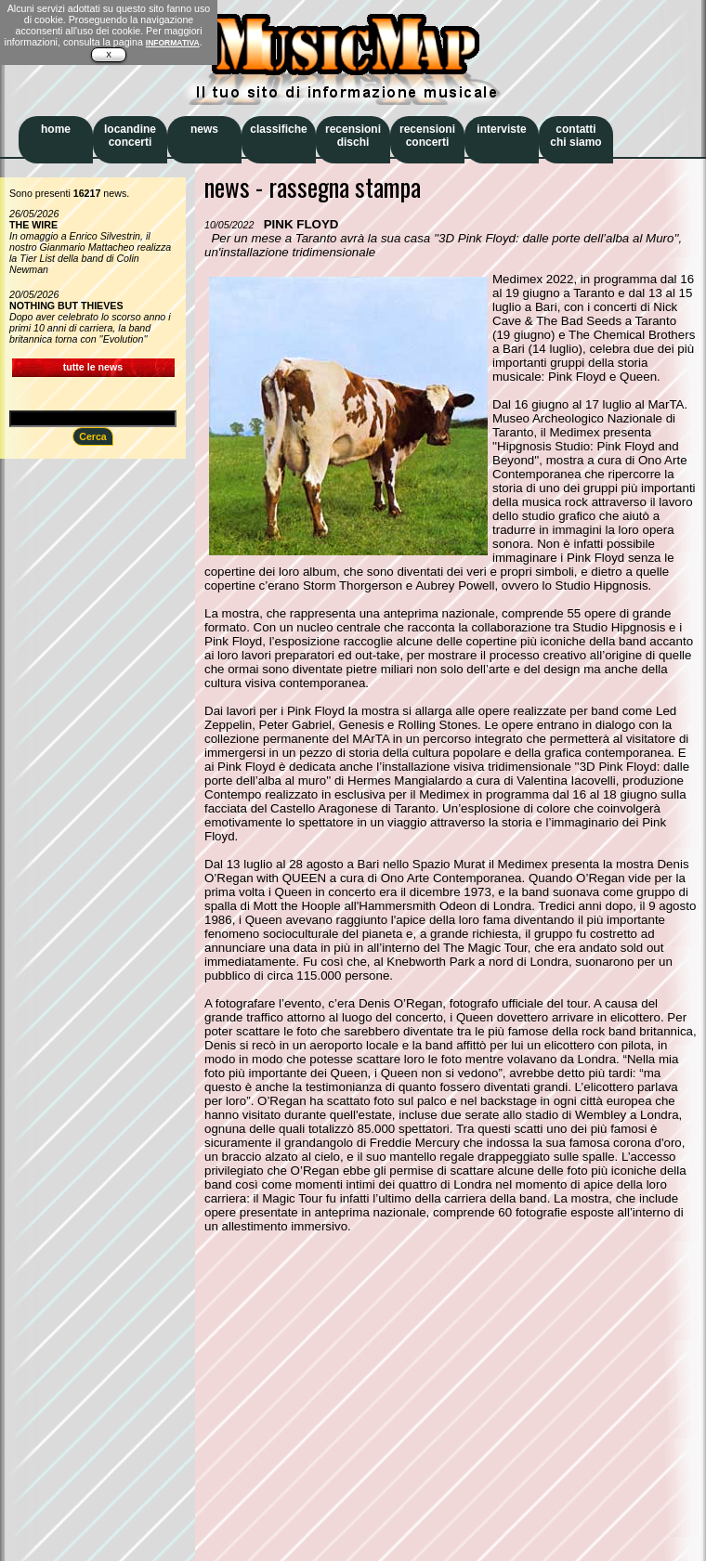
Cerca (93, 436)
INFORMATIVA (173, 42)
